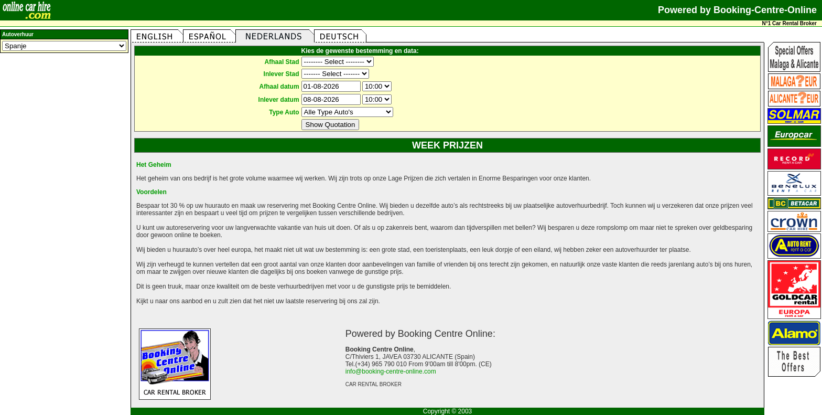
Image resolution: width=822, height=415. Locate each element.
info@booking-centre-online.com (390, 371)
